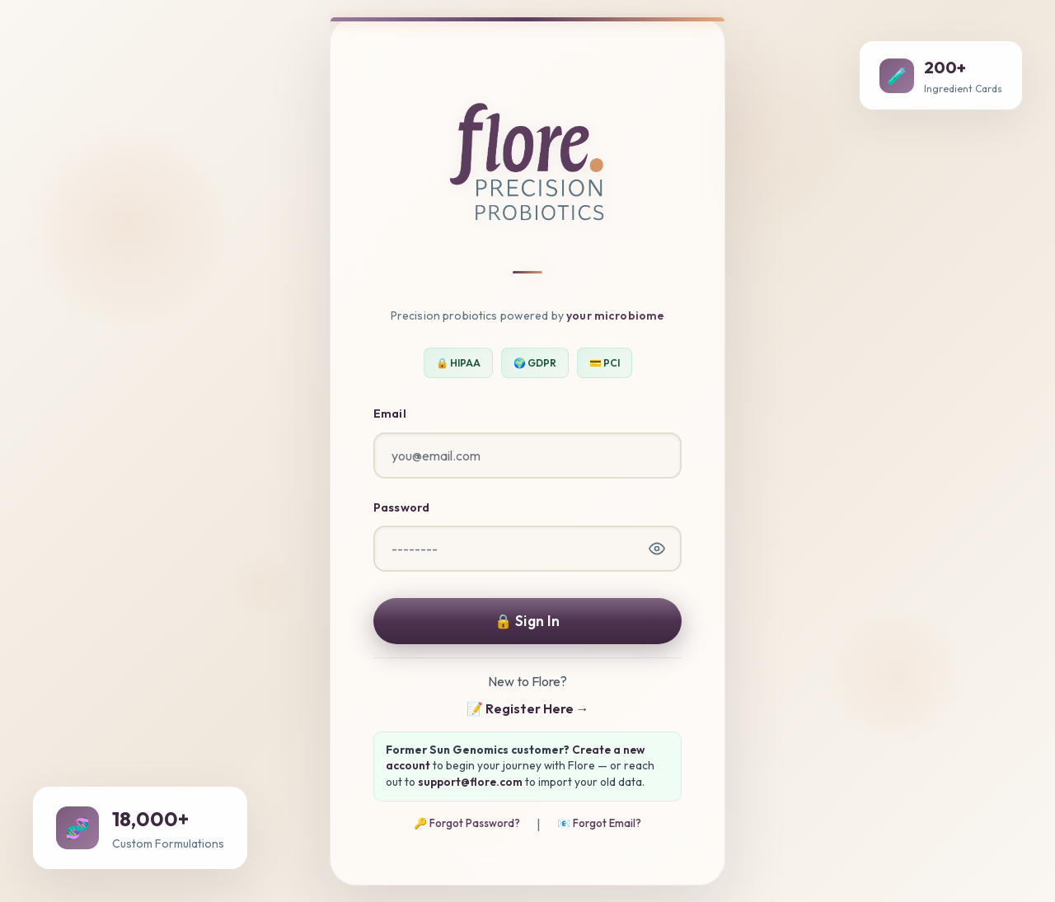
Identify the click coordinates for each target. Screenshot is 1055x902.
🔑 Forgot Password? (467, 823)
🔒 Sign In (527, 620)
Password (401, 507)
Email (389, 413)
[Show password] (657, 548)
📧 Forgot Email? (599, 823)
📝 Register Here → (528, 708)
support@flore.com (470, 781)
